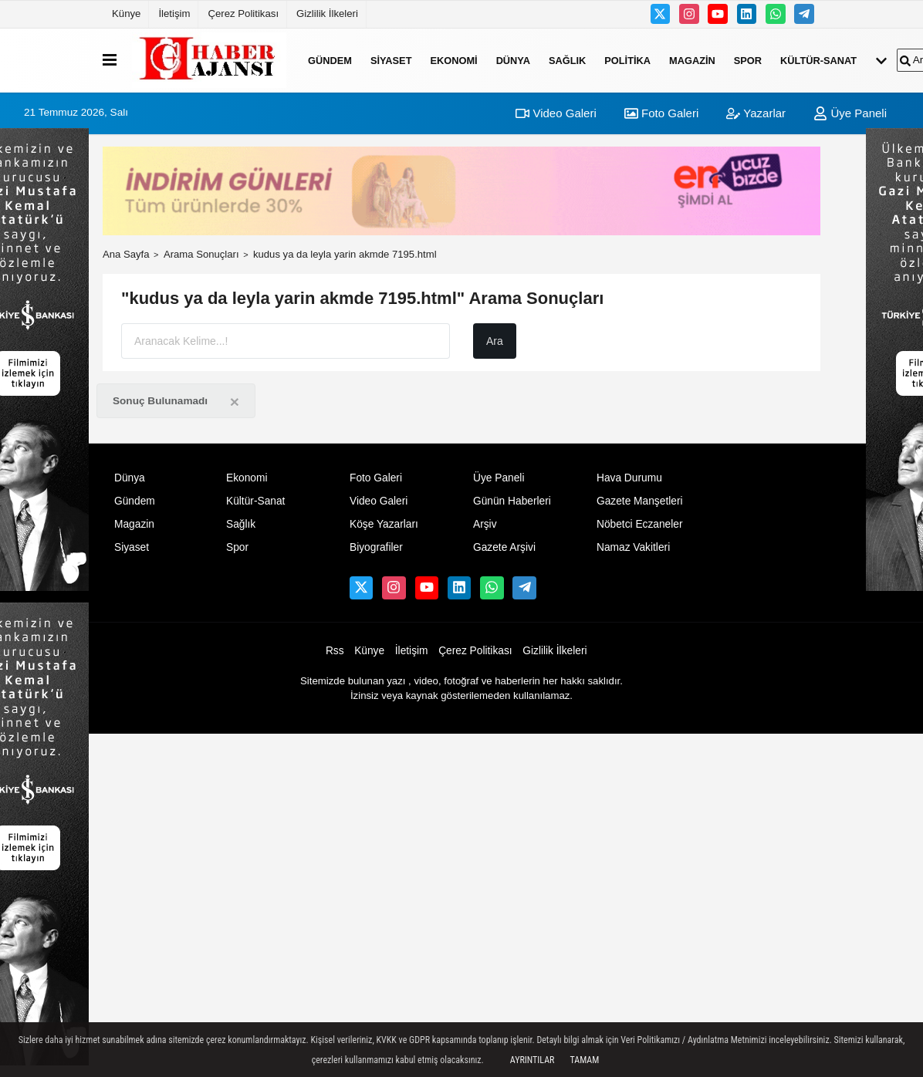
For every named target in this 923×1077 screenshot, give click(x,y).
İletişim (174, 13)
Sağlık (567, 60)
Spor (748, 60)
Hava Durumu (629, 478)
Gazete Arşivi (504, 547)
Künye (126, 13)
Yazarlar (756, 113)
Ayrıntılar (532, 1060)
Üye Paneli (850, 113)
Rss (335, 651)
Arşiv (485, 524)
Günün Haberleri (512, 501)
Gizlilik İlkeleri (327, 13)
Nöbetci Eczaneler (640, 524)
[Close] (235, 401)
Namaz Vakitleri (633, 547)
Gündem (330, 60)
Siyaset (391, 60)
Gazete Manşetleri (640, 501)
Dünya (513, 60)
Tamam (584, 1060)
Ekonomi (453, 60)
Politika (627, 60)
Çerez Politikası (243, 13)
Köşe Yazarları (384, 524)
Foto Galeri (661, 113)
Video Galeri (556, 113)
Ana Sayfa (126, 254)
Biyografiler (376, 547)
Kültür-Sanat (818, 60)
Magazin (692, 60)
